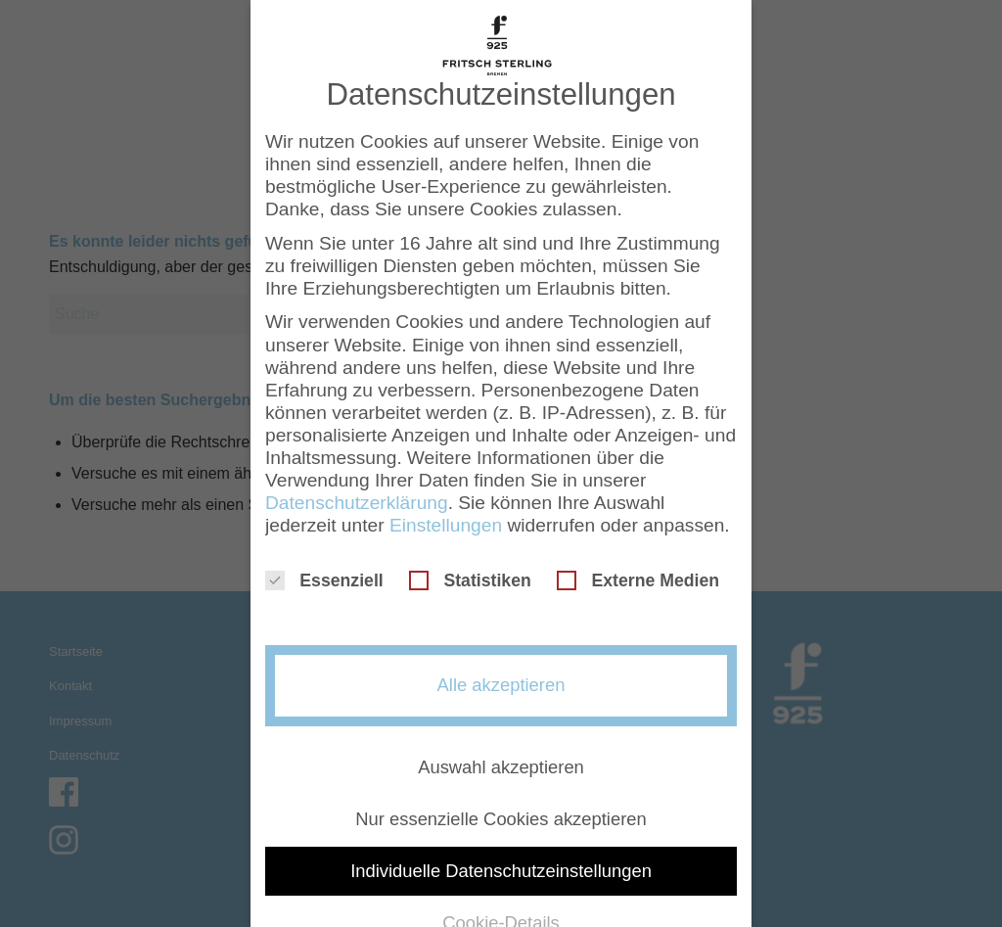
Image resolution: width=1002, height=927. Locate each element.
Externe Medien (638, 580)
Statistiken (470, 580)
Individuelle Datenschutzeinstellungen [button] (501, 870)
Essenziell (324, 580)
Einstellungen (445, 525)
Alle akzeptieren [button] (501, 684)
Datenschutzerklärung (356, 502)
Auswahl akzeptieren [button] (501, 767)
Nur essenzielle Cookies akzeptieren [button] (500, 819)
